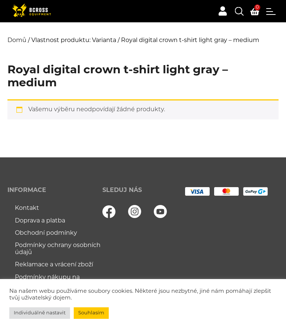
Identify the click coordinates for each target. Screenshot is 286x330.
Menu (271, 11)
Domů (16, 41)
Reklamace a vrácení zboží (54, 265)
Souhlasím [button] (91, 313)
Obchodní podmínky (46, 233)
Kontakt (27, 208)
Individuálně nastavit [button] (40, 313)
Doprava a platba (40, 221)
